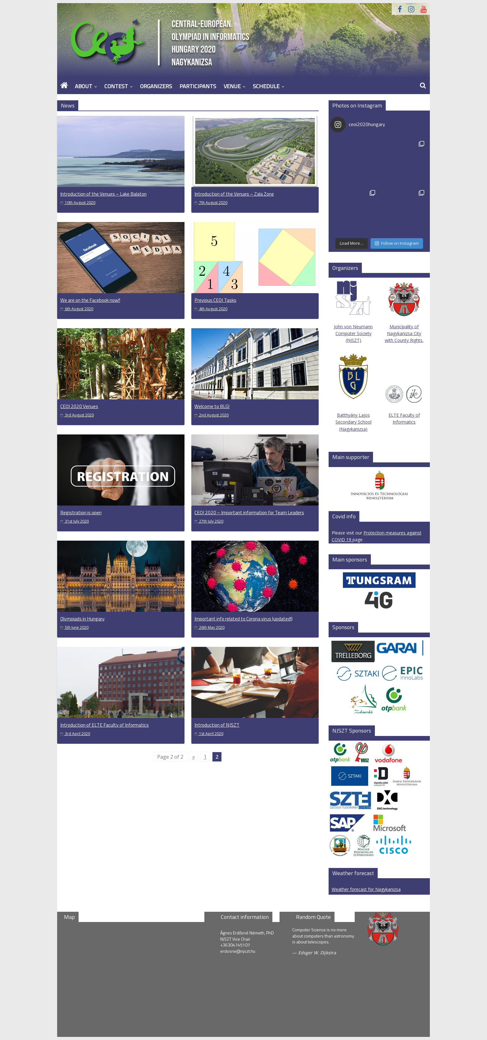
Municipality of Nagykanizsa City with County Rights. (404, 333)
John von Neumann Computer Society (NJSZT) (353, 311)
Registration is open (81, 512)
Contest (116, 86)
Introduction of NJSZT (216, 725)
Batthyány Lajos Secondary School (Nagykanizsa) (353, 422)
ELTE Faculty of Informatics (404, 404)
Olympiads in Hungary (82, 618)
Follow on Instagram (397, 243)
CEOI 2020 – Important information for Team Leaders (249, 512)
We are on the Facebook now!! (90, 300)
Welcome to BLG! (212, 406)
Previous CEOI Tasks (215, 300)
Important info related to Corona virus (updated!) (243, 618)
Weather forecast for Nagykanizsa (366, 889)
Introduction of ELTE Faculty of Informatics (104, 725)
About (83, 86)
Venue (232, 86)
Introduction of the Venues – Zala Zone (234, 194)
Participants (198, 86)
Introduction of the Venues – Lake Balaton (103, 194)
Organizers (156, 86)
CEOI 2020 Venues (79, 406)
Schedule (266, 86)
